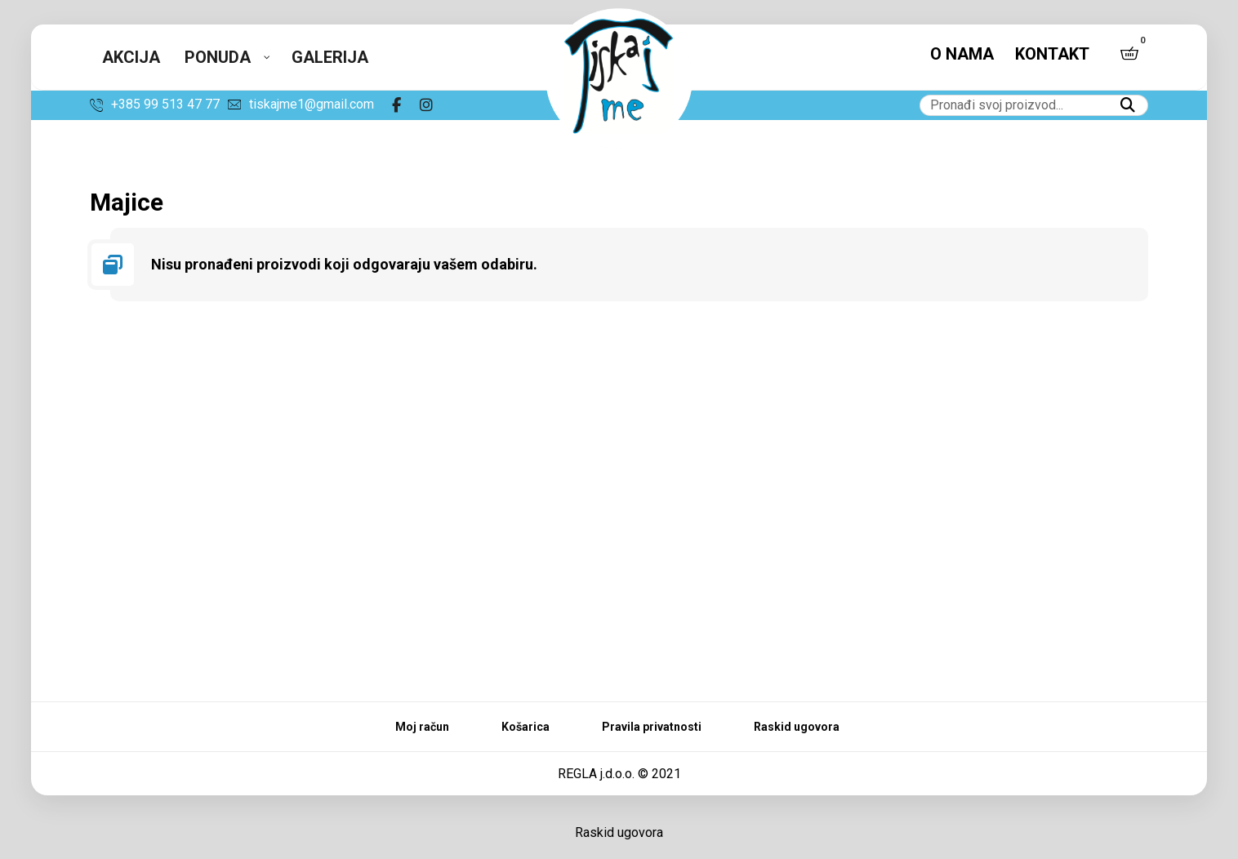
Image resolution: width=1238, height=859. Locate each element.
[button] (1129, 53)
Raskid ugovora (619, 832)
